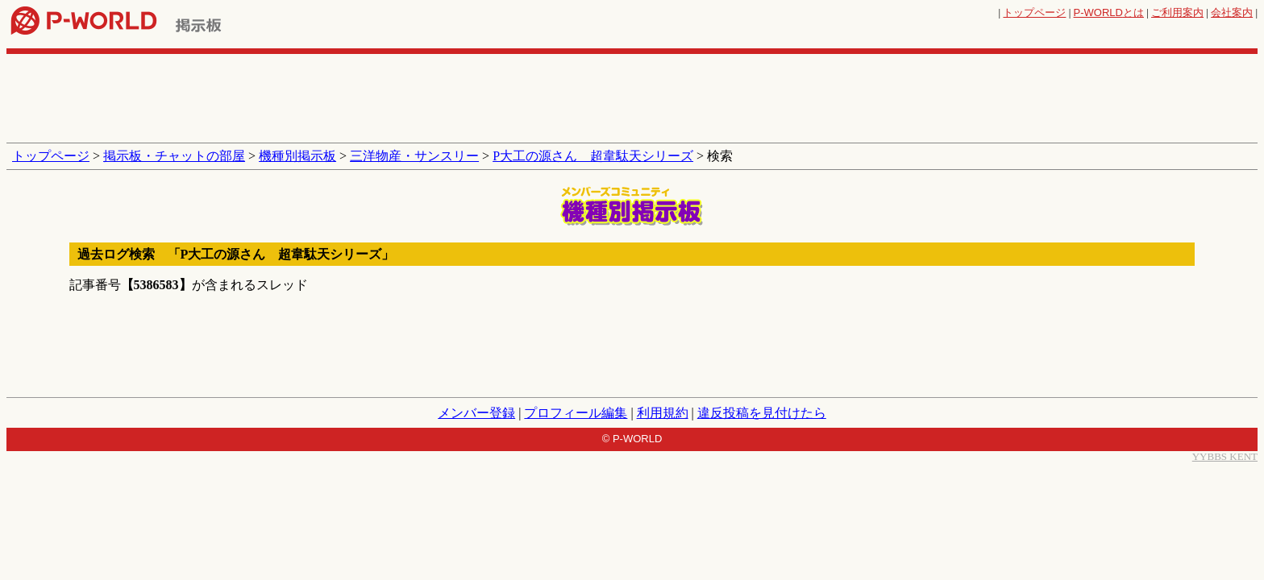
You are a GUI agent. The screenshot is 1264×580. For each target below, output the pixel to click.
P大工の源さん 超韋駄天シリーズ (593, 156)
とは (1109, 12)
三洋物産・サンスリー (414, 156)
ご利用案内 (1177, 12)
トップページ (1034, 12)
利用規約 (662, 413)
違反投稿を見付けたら (761, 413)
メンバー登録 (476, 413)
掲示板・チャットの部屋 (174, 156)
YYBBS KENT (1225, 456)
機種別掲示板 (297, 156)
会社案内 (1232, 12)
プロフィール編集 (575, 413)
